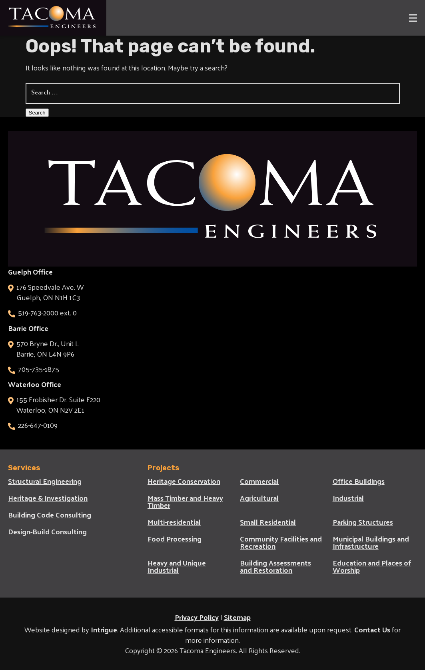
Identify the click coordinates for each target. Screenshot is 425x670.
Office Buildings (359, 481)
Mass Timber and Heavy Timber (185, 501)
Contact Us (372, 629)
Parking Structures (363, 522)
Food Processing (175, 538)
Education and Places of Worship (372, 566)
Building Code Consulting (49, 514)
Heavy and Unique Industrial (177, 566)
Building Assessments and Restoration (275, 566)
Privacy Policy (197, 617)
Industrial (348, 497)
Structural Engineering (45, 481)
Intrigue (104, 629)
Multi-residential (174, 522)
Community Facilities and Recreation (281, 542)
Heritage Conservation (184, 481)
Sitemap (237, 617)
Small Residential (268, 522)
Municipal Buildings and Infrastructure (371, 542)
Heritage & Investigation (48, 497)
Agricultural (259, 497)
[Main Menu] (409, 18)
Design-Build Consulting (47, 531)
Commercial (259, 481)
